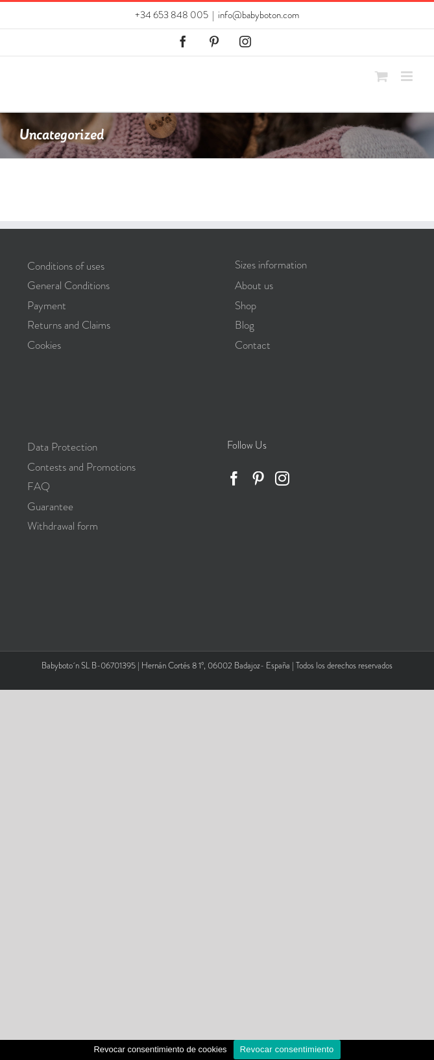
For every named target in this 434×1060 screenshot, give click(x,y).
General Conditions (68, 285)
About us (254, 285)
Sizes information (271, 264)
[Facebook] (234, 478)
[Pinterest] (258, 478)
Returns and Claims (68, 325)
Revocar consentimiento (287, 1049)
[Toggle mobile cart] (381, 76)
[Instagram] (282, 478)
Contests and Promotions (81, 467)
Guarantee (50, 506)
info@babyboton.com (258, 15)
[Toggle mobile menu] (408, 76)
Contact (253, 345)
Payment (46, 305)
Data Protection (62, 446)
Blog (244, 325)
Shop (245, 305)
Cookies (44, 345)
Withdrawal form (62, 526)
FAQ (38, 486)
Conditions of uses (65, 266)
